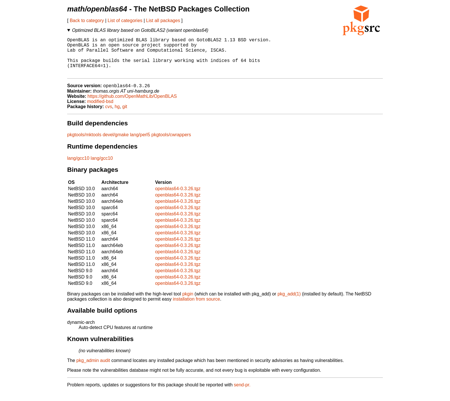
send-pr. (242, 393)
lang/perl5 (140, 143)
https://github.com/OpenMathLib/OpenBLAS (132, 105)
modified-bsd (100, 110)
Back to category (87, 20)
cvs (108, 115)
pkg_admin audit (93, 369)
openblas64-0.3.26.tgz (177, 197)
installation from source (196, 307)
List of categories (125, 20)
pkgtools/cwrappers (171, 143)
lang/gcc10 (78, 167)
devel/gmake (116, 143)
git (124, 115)
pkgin (187, 302)
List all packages (163, 20)
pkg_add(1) (289, 302)
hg (117, 115)
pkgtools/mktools (84, 143)
